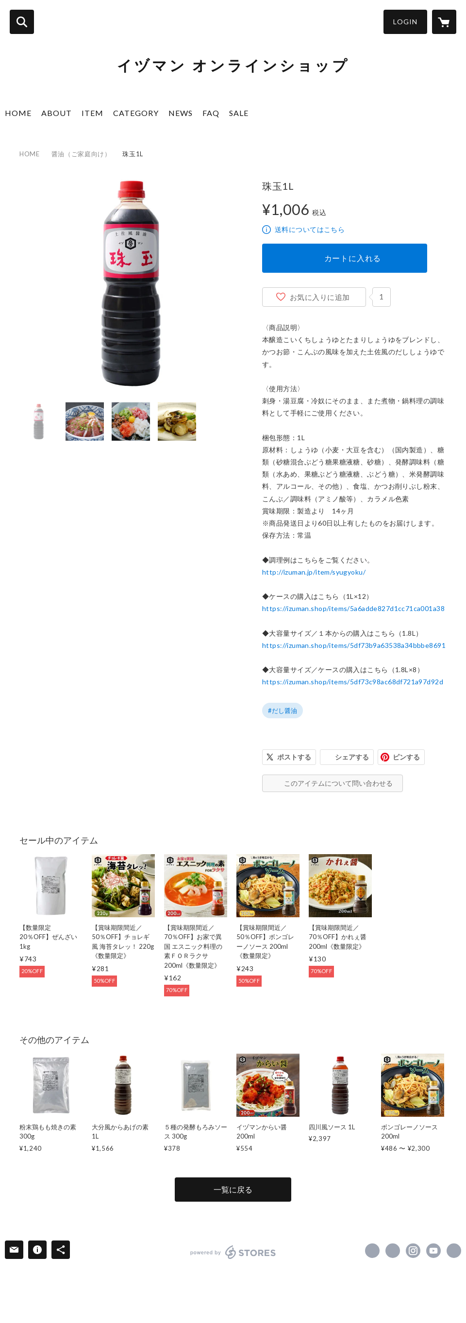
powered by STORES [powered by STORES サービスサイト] (233, 1252)
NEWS (180, 112)
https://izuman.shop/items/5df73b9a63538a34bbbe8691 (354, 645)
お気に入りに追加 (320, 297)
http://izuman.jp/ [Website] (454, 1250)
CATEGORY (136, 112)
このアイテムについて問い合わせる (338, 783)
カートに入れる (353, 258)
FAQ (210, 112)
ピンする (406, 757)
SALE (239, 112)
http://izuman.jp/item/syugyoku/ (314, 572)
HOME (18, 112)
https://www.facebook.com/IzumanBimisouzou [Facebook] (372, 1250)
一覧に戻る (233, 1189)
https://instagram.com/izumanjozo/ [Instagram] (413, 1250)
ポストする (294, 757)
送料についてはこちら (310, 229)
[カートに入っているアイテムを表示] (444, 22)
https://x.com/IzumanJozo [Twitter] (392, 1250)
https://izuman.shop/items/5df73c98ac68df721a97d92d (352, 682)
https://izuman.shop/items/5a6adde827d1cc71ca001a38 (353, 608)
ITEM (92, 112)
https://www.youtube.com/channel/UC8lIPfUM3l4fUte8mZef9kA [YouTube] (433, 1250)
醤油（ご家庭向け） (81, 154)
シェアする (352, 757)
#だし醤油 (282, 710)
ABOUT (56, 112)
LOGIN (405, 21)
